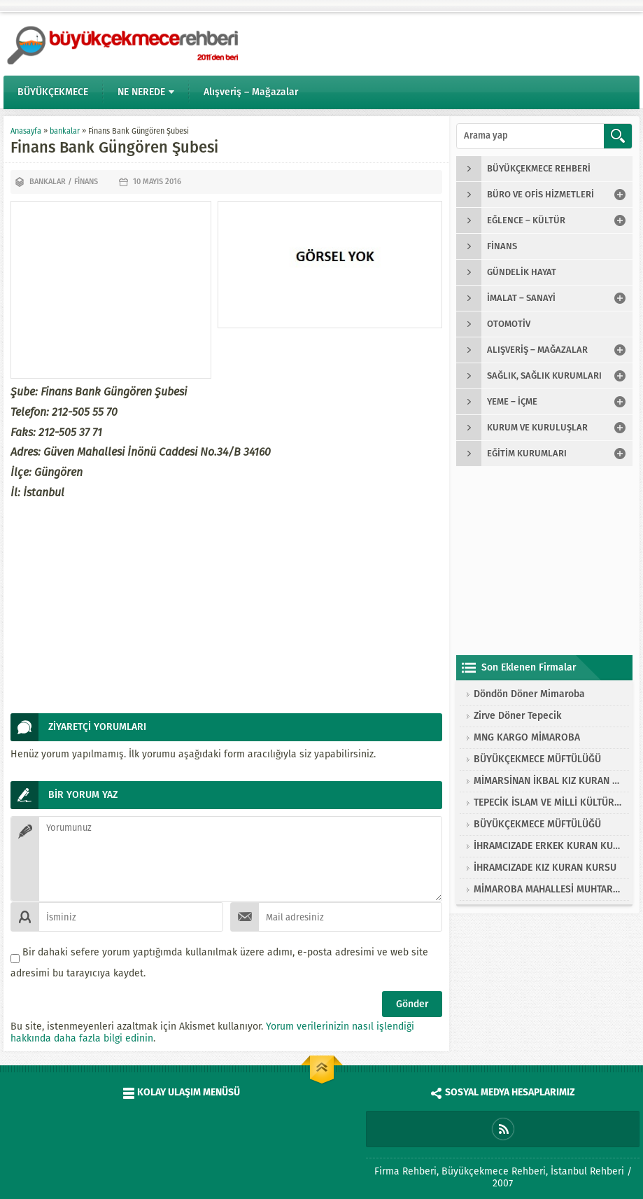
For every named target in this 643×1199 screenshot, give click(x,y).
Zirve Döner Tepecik (517, 716)
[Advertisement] (111, 289)
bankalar (65, 131)
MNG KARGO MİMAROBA (527, 737)
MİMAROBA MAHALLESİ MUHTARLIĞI (548, 889)
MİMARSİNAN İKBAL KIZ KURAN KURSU (548, 781)
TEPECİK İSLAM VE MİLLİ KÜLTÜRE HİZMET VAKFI (548, 802)
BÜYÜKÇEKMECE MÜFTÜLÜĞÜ (537, 759)
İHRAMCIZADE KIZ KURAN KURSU (545, 868)
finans (86, 181)
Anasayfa (25, 131)
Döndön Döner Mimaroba (529, 694)
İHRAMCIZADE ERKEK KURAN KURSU (548, 846)
